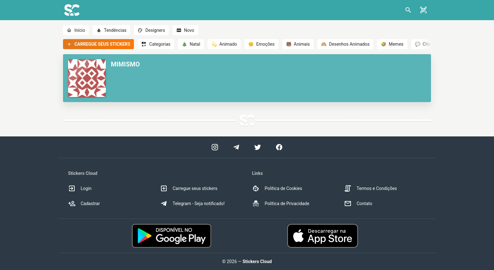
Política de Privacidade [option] (280, 203)
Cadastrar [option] (84, 203)
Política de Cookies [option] (277, 188)
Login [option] (80, 188)
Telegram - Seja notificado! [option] (192, 203)
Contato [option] (358, 203)
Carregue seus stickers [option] (188, 188)
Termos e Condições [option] (370, 188)
